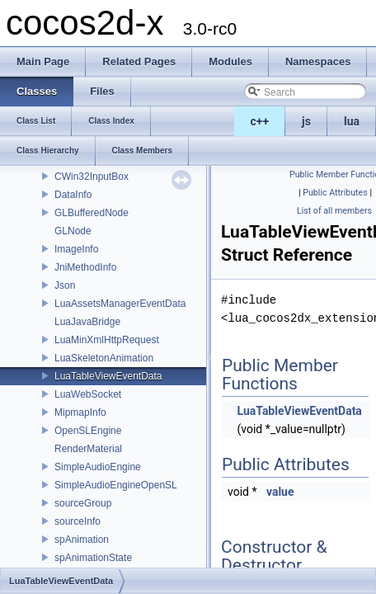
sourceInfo (77, 521)
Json (64, 285)
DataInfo (73, 194)
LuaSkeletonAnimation (103, 358)
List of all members (334, 210)
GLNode (73, 231)
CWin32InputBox (91, 176)
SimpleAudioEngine (97, 467)
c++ (260, 121)
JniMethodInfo (85, 267)
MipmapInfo (80, 412)
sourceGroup (82, 503)
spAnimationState (93, 557)
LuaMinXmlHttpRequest (106, 340)
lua (352, 121)
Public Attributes (335, 192)
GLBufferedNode (91, 213)
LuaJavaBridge (87, 322)
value (280, 491)
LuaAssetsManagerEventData (120, 303)
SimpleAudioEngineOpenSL (115, 485)
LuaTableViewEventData (108, 376)
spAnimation (81, 539)
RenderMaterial (88, 449)
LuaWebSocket (87, 394)
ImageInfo (76, 249)
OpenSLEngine (87, 430)
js (306, 121)
